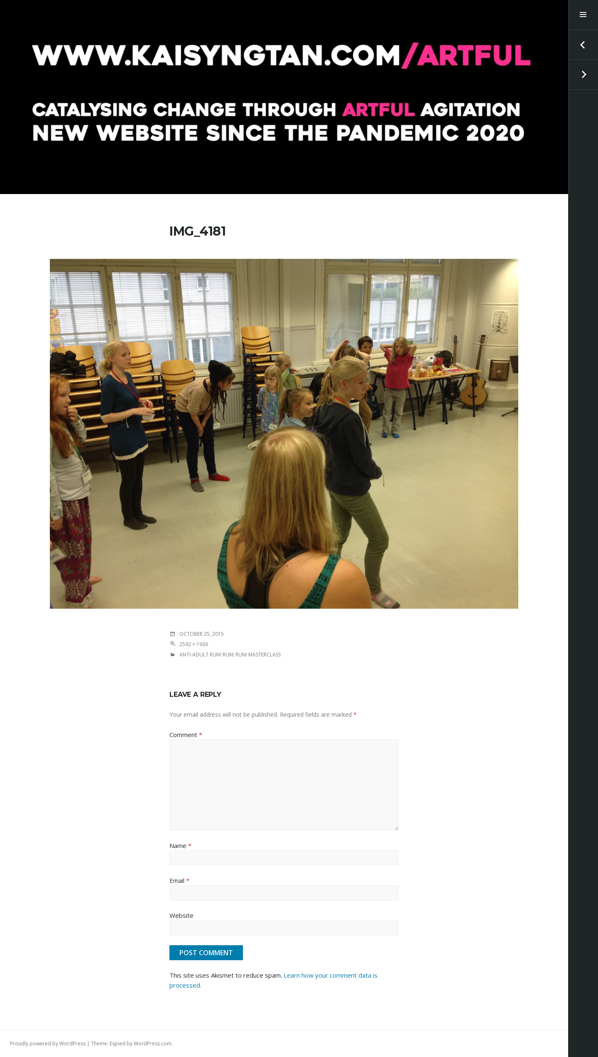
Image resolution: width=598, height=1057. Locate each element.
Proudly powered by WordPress (48, 1043)
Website (181, 915)
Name (180, 845)
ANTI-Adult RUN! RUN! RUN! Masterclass (230, 654)
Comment (185, 734)
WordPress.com (153, 1043)
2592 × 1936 (193, 644)
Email (179, 880)
